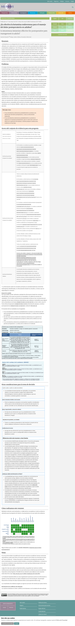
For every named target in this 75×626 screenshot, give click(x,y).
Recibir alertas (23, 608)
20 (21, 147)
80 (33, 165)
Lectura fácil (70, 18)
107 (24, 197)
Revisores (11, 607)
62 (22, 157)
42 (20, 151)
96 (22, 185)
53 (18, 155)
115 (24, 206)
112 (26, 197)
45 (25, 151)
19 (32, 302)
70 (39, 159)
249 (36, 485)
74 (24, 163)
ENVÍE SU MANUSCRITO (8, 603)
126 (25, 216)
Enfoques (42, 13)
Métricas (70, 27)
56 (23, 155)
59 (17, 157)
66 (33, 159)
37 (31, 149)
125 (34, 197)
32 (23, 149)
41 (18, 151)
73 (22, 163)
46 (26, 151)
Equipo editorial (41, 608)
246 (26, 449)
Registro (21, 605)
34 (26, 149)
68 (36, 159)
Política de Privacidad (61, 620)
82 (36, 165)
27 (32, 147)
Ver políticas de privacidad (7, 623)
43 (22, 151)
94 (20, 185)
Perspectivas (5, 13)
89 (20, 197)
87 (35, 183)
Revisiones (32, 13)
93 (18, 189)
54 (20, 155)
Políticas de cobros (42, 602)
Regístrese (56, 1)
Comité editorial (41, 611)
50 (38, 153)
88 (17, 185)
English (72, 1)
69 (37, 159)
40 (17, 151)
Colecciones (14, 13)
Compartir (55, 23)
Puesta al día (52, 13)
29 (18, 149)
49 (31, 151)
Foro (62, 27)
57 (25, 155)
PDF (62, 18)
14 (27, 302)
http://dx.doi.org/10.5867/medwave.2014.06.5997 (26, 573)
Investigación (23, 13)
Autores (70, 23)
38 (33, 149)
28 (17, 149)
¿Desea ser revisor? (42, 614)
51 (40, 153)
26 (31, 147)
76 (27, 163)
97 (20, 212)
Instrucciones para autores (44, 605)
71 (17, 161)
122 (32, 197)
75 (25, 163)
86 (18, 197)
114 (23, 216)
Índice (55, 30)
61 (20, 157)
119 (23, 189)
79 (32, 165)
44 (23, 151)
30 (20, 149)
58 (26, 155)
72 (18, 161)
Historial (55, 27)
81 (35, 165)
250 (6, 486)
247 (28, 454)
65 (26, 157)
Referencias (70, 30)
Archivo (70, 13)
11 (25, 302)
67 (34, 159)
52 (17, 155)
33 (25, 149)
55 (22, 155)
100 (21, 189)
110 (19, 216)
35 (28, 149)
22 (24, 147)
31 (22, 149)
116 (28, 197)
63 (23, 157)
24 (28, 147)
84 (17, 197)
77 (29, 163)
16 (30, 302)
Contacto (67, 1)
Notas (62, 23)
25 (29, 147)
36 (30, 149)
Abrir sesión (49, 1)
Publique (62, 1)
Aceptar (16, 623)
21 (23, 147)
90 (18, 185)
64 (25, 157)
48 (30, 151)
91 (22, 197)
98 (22, 212)
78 (30, 165)
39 (35, 149)
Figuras (62, 30)
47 (28, 151)
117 (38, 228)
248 (33, 485)
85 (17, 189)
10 (23, 302)
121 (30, 197)
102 (24, 185)
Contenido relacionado (62, 34)
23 (26, 147)
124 (26, 185)
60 (18, 157)
